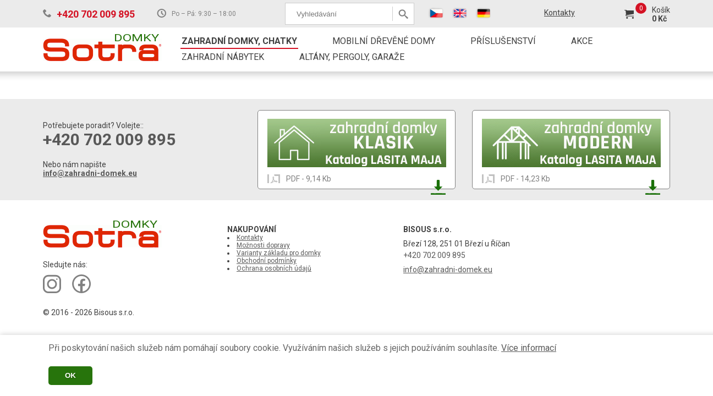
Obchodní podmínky (267, 261)
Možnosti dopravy (263, 245)
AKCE (582, 41)
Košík (661, 10)
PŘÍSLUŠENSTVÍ (503, 41)
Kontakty (559, 12)
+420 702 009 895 (96, 14)
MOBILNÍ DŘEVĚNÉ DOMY (383, 41)
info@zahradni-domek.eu (90, 173)
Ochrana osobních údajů (274, 268)
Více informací (528, 348)
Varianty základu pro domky (279, 253)
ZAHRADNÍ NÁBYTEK (223, 57)
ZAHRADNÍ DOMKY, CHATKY (239, 41)
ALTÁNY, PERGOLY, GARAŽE (351, 57)
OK (70, 375)
